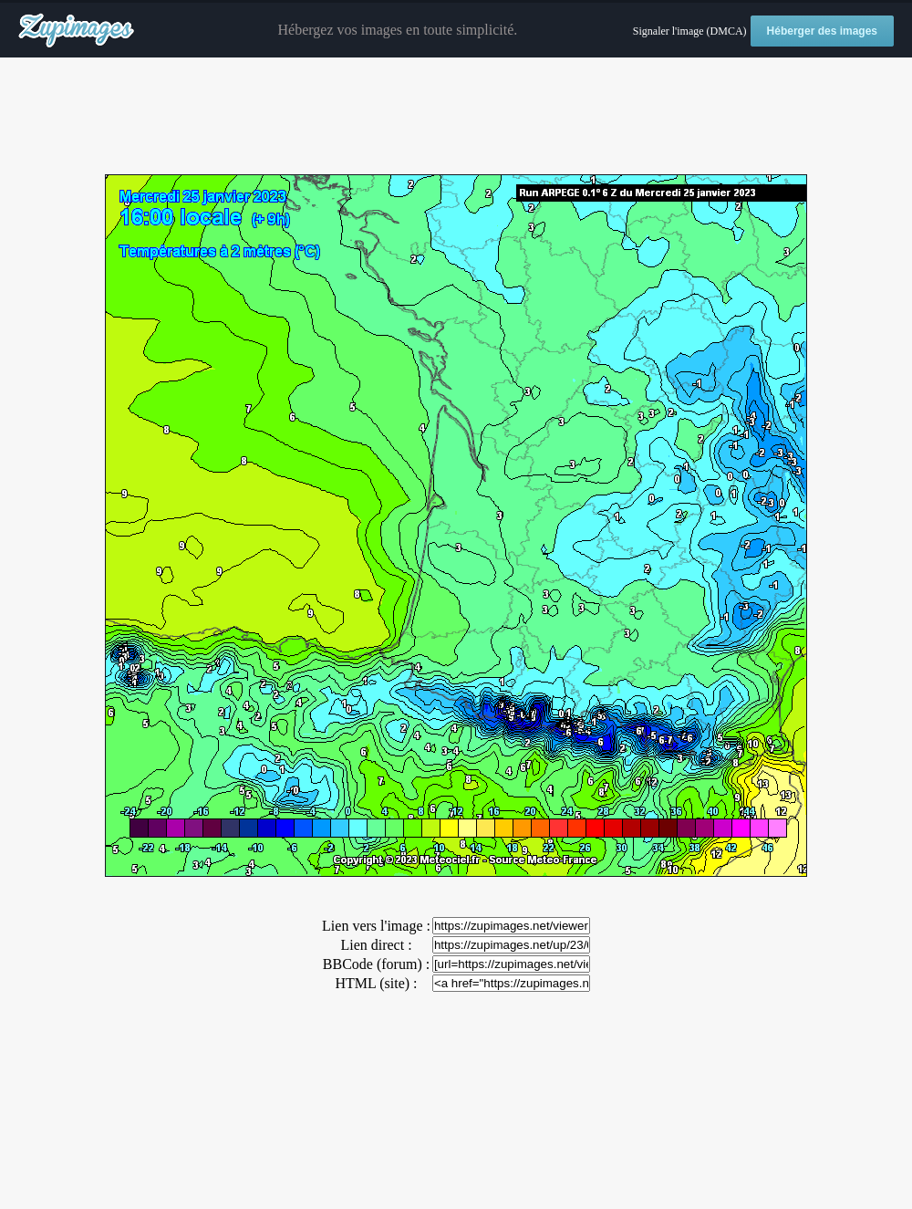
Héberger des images (822, 31)
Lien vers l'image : (376, 925)
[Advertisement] (456, 117)
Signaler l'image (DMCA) (690, 31)
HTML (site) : (376, 983)
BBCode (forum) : (376, 964)
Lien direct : (375, 945)
